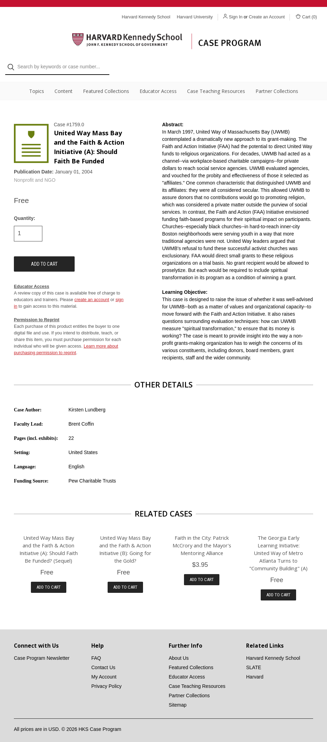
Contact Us (103, 662)
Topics (36, 85)
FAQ (96, 652)
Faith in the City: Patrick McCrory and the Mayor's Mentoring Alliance (202, 539)
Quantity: (24, 212)
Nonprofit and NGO (35, 174)
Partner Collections (276, 85)
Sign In (235, 17)
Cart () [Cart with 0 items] (306, 16)
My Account (103, 671)
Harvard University (195, 17)
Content (63, 85)
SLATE (253, 662)
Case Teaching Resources (216, 85)
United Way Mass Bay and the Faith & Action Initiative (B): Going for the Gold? (125, 543)
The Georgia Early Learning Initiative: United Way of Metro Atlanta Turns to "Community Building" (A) (278, 547)
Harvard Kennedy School (273, 652)
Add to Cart (48, 581)
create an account (91, 293)
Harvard (254, 671)
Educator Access (158, 85)
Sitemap (177, 699)
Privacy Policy (106, 680)
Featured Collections (106, 85)
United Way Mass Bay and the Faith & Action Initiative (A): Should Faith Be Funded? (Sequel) (48, 543)
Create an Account (267, 17)
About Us (179, 652)
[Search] (13, 28)
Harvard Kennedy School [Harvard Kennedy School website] (146, 17)
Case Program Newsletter (41, 652)
